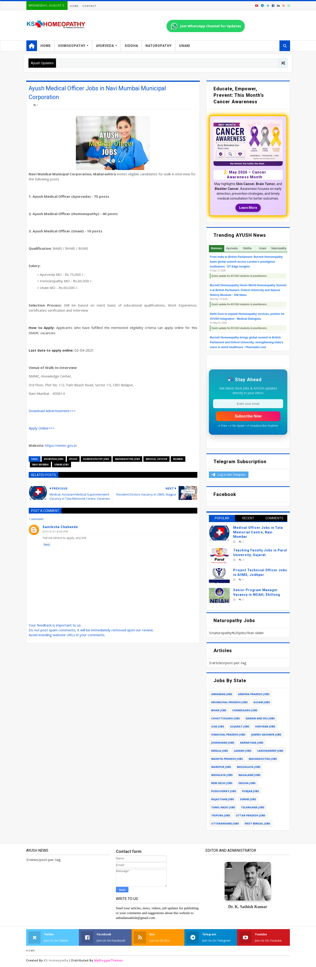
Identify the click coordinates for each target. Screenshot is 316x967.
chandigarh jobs (244, 710)
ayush (73, 459)
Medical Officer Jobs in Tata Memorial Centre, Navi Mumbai (258, 532)
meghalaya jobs (248, 767)
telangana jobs (252, 807)
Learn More (248, 208)
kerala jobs (219, 750)
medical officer (156, 459)
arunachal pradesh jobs (229, 702)
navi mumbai (40, 464)
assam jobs (262, 702)
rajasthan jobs (222, 799)
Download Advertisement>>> (52, 410)
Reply (47, 544)
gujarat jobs (239, 726)
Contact (89, 6)
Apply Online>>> (42, 428)
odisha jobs (247, 783)
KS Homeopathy (56, 960)
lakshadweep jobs (270, 750)
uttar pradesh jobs (250, 815)
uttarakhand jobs (225, 823)
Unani (184, 46)
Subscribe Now (248, 416)
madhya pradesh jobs (227, 758)
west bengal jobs (257, 823)
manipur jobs (221, 767)
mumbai (178, 459)
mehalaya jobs (222, 775)
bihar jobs (218, 710)
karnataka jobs (251, 742)
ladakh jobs (242, 750)
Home (74, 6)
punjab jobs (250, 791)
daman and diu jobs (260, 718)
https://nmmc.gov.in (61, 445)
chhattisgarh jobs (225, 718)
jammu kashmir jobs (266, 734)
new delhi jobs (221, 783)
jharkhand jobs (222, 742)
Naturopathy (159, 46)
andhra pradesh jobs (254, 694)
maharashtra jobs (127, 459)
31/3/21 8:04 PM (56, 531)
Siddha (131, 46)
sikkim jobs (248, 799)
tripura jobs (220, 815)
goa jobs (217, 726)
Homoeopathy (71, 46)
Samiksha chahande (60, 527)
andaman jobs (221, 694)
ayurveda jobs (53, 459)
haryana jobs (265, 726)
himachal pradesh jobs (228, 734)
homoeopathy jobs (96, 459)
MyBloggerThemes (108, 960)
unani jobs (61, 464)
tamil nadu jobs (223, 807)
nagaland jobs (249, 775)
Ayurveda (105, 46)
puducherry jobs (223, 791)
